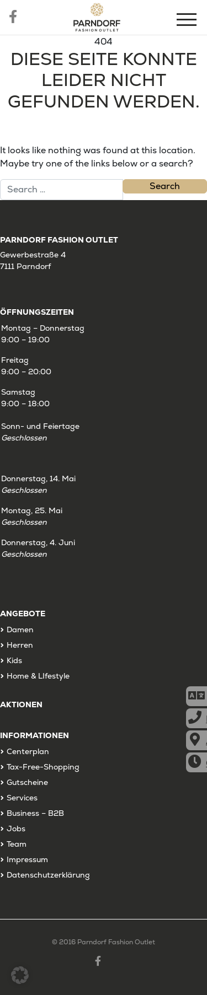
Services (22, 798)
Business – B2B (35, 813)
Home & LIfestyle (38, 676)
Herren (20, 645)
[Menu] (187, 21)
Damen (20, 629)
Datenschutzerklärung (48, 875)
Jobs (16, 828)
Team (16, 844)
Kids (14, 660)
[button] (20, 975)
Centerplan (28, 751)
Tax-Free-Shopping (43, 767)
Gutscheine (27, 782)
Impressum (27, 859)
